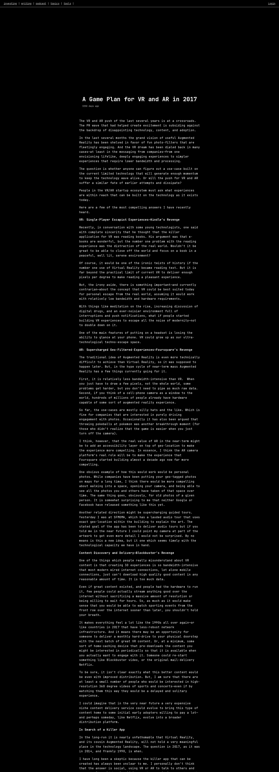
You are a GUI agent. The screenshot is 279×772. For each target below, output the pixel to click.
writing (26, 3)
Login (271, 3)
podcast (41, 3)
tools (67, 3)
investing (10, 3)
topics (54, 3)
